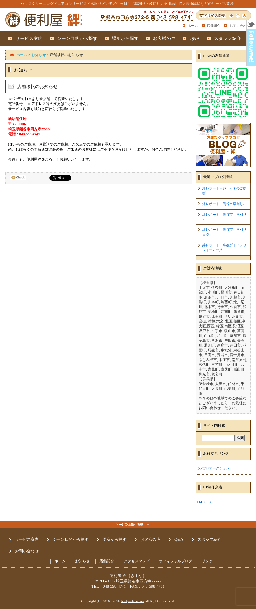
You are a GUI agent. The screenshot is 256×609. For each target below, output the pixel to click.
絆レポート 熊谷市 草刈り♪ (224, 217)
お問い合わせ (239, 26)
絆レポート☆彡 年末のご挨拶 (224, 190)
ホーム (193, 26)
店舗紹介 (213, 26)
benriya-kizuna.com (132, 601)
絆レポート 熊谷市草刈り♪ (223, 204)
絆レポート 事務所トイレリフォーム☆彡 (224, 247)
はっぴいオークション (212, 468)
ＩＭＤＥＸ (204, 502)
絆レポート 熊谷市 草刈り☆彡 (224, 232)
